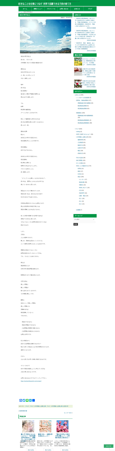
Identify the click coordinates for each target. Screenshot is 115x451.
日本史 (80, 174)
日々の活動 (79, 163)
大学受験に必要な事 (40, 406)
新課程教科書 (23, 411)
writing (78, 131)
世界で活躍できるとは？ (83, 134)
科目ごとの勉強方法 (82, 166)
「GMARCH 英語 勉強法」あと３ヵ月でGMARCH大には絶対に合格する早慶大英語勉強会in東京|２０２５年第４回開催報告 (85, 46)
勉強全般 (81, 182)
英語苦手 (81, 193)
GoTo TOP (108, 446)
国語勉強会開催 (82, 105)
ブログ (27, 406)
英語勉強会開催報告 (83, 123)
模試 (79, 150)
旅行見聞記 (79, 160)
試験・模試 (82, 195)
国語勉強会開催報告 (83, 120)
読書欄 (78, 210)
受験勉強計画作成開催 (84, 103)
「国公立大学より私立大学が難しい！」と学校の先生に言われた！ (62, 435)
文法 (80, 190)
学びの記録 (79, 157)
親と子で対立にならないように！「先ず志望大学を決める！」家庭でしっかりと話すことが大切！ (28, 437)
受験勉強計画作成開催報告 (85, 115)
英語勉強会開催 (82, 108)
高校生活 (80, 153)
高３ (80, 204)
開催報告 (78, 113)
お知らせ (77, 95)
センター (81, 179)
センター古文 (68, 412)
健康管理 (80, 139)
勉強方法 (80, 145)
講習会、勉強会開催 (82, 100)
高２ (80, 201)
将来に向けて (83, 187)
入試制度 (80, 142)
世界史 (80, 168)
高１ (80, 198)
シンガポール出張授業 (82, 97)
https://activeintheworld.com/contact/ (31, 381)
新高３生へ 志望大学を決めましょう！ (45, 435)
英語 (79, 176)
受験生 (81, 185)
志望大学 (65, 406)
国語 (79, 171)
